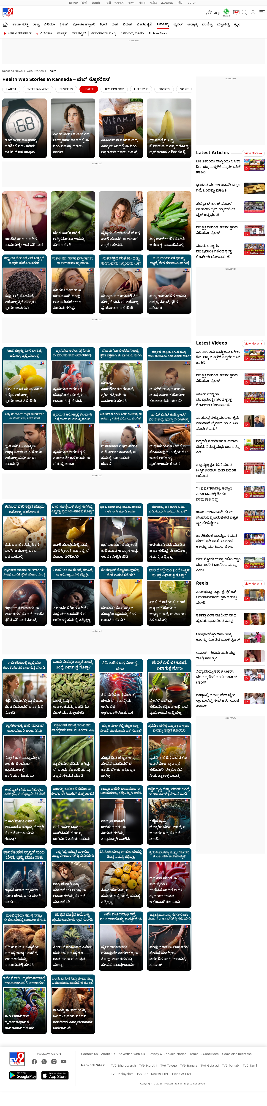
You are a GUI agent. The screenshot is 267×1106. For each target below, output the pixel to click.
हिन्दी (85, 2)
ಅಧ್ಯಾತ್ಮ (192, 24)
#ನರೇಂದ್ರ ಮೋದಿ (132, 33)
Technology (114, 89)
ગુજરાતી (119, 2)
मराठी (108, 2)
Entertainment (38, 89)
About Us (108, 1054)
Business (66, 89)
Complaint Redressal (237, 1054)
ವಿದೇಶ (127, 24)
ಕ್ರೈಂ (237, 24)
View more (253, 153)
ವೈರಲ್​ (178, 24)
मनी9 (180, 2)
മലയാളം (167, 2)
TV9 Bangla (188, 1066)
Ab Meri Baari (158, 33)
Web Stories (35, 71)
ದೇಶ (115, 24)
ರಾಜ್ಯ (36, 24)
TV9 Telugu (168, 1066)
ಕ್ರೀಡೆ (103, 24)
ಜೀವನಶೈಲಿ (144, 24)
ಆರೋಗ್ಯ (163, 24)
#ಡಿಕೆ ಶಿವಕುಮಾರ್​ (19, 33)
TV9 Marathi (148, 1066)
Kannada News (12, 71)
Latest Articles (212, 153)
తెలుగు (96, 2)
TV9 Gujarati (209, 1066)
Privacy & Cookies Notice (167, 1054)
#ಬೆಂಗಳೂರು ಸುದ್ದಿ (103, 33)
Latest (11, 89)
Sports (164, 89)
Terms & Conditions (204, 1054)
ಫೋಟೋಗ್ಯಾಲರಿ (84, 24)
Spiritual (187, 89)
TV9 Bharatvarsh (123, 1066)
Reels (202, 583)
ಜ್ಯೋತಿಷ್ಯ (223, 24)
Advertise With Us (132, 1054)
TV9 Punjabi (231, 1066)
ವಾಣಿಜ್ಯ (207, 24)
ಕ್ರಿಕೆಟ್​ (64, 24)
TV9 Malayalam (122, 1074)
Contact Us (89, 1054)
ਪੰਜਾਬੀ (142, 2)
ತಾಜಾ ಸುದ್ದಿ (20, 24)
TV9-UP (191, 2)
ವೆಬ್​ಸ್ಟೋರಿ (78, 33)
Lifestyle (141, 89)
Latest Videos (211, 343)
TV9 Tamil (250, 1066)
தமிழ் (153, 2)
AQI (217, 13)
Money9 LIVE (182, 1074)
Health (52, 71)
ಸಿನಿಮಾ (49, 24)
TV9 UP (142, 1074)
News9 (73, 2)
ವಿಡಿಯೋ (46, 33)
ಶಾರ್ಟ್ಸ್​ (62, 33)
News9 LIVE (160, 1074)
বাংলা (131, 2)
